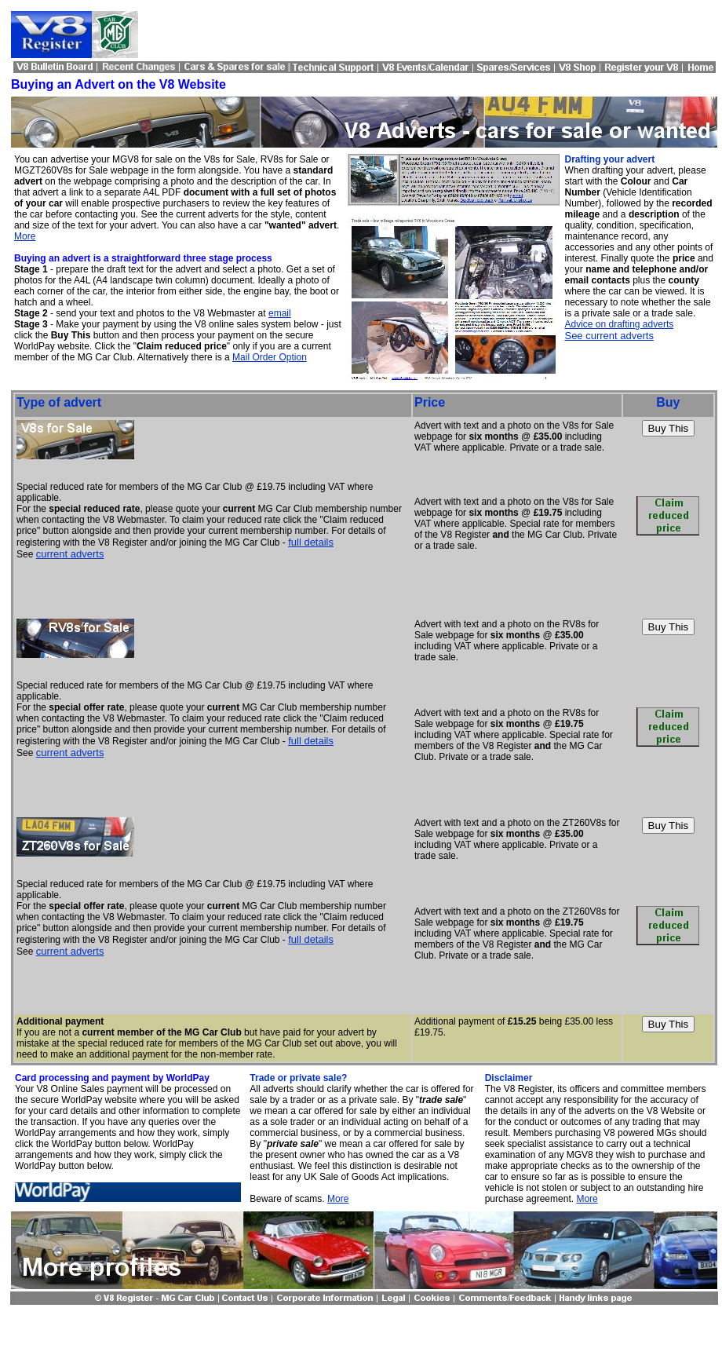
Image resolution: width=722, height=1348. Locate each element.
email (279, 313)
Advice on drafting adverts (618, 324)
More (24, 236)
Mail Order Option (269, 357)
